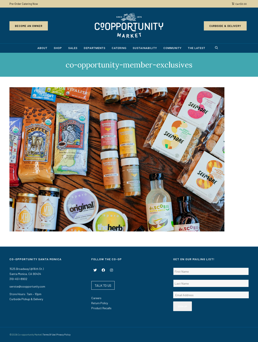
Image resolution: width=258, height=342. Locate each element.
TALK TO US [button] (103, 285)
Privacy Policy (63, 334)
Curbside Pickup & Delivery (26, 299)
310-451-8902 (18, 279)
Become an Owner (28, 26)
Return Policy (99, 303)
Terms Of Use (49, 334)
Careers (96, 298)
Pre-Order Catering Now (23, 3)
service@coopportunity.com (27, 286)
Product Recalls (101, 308)
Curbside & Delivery (225, 26)
